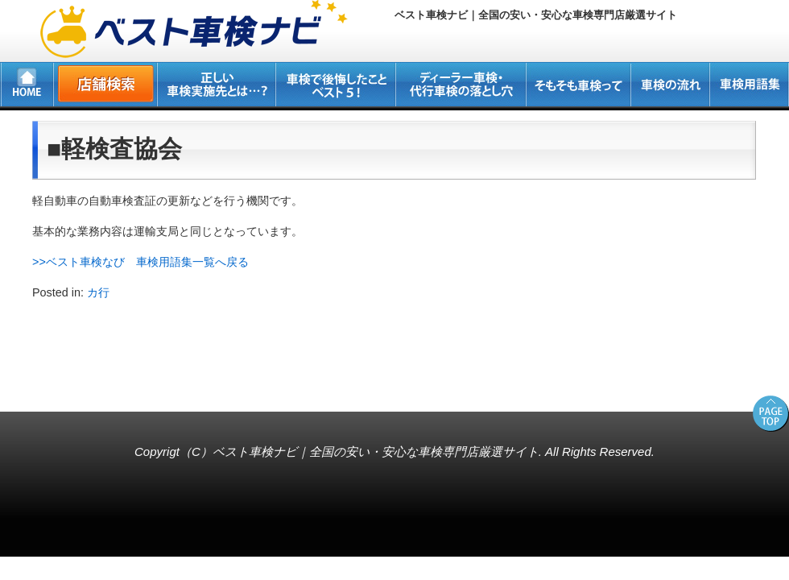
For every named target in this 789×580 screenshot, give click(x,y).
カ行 (98, 292)
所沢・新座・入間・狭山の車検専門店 (109, 386)
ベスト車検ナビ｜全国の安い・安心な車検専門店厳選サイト (376, 451)
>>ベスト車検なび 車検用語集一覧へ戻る (140, 261)
